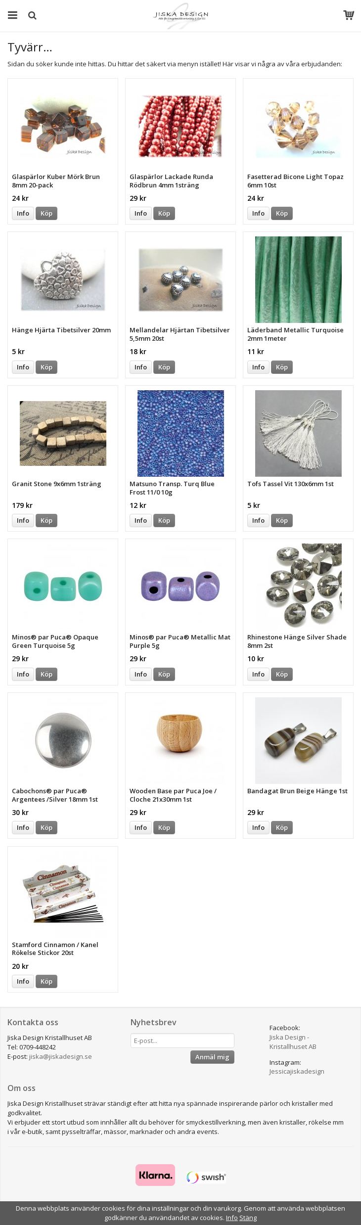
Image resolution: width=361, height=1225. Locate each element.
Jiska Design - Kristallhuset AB (293, 1042)
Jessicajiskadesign (297, 1071)
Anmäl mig (212, 1056)
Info (23, 213)
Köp (46, 213)
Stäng (248, 1217)
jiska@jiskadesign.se (60, 1056)
